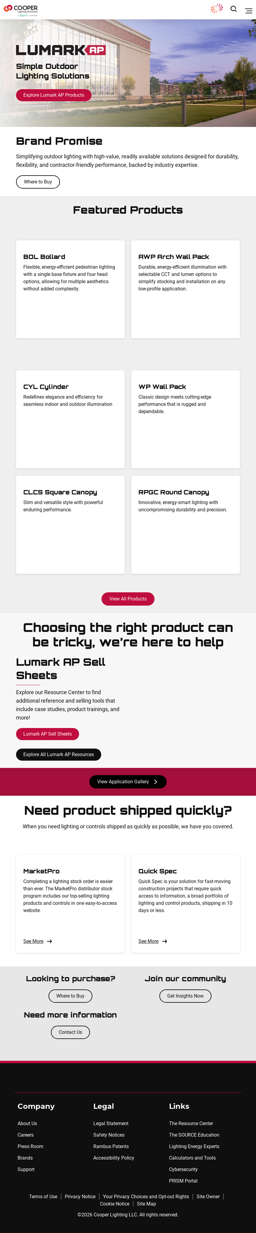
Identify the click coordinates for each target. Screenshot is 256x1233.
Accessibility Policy (113, 1158)
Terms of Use (43, 1196)
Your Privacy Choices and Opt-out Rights (146, 1196)
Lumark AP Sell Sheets (47, 734)
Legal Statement (110, 1123)
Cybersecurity (183, 1169)
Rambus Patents (111, 1146)
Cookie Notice (114, 1204)
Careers (26, 1135)
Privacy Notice (80, 1196)
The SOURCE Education (194, 1135)
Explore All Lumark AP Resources (58, 754)
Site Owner (208, 1196)
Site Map (146, 1204)
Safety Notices (109, 1135)
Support (26, 1169)
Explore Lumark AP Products (53, 95)
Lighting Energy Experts (194, 1146)
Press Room (30, 1146)
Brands (25, 1158)
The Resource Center (191, 1123)
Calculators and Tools (192, 1158)
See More (37, 941)
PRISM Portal (183, 1181)
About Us (27, 1123)
